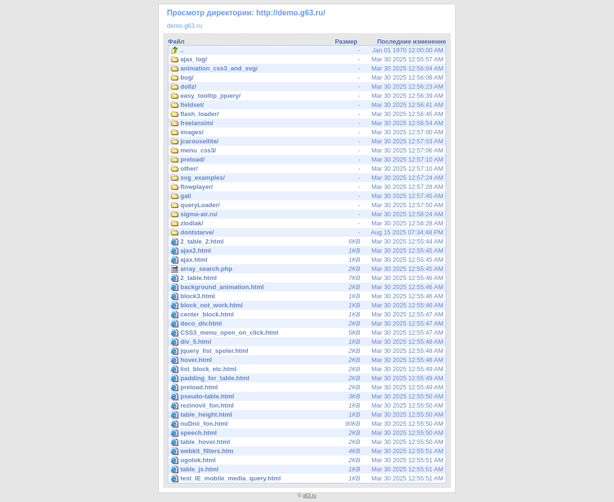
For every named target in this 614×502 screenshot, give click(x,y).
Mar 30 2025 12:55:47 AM (307, 314)
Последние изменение (411, 41)
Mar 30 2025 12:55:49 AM (307, 369)
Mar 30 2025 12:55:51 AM (307, 451)
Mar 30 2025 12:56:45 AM (307, 114)
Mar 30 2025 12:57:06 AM (307, 150)
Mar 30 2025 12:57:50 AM (307, 205)
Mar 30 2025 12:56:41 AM (307, 105)
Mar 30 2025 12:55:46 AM (307, 278)
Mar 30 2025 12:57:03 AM (307, 141)
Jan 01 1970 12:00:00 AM (307, 50)
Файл (176, 41)
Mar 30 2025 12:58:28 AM (307, 223)
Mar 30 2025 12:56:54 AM (307, 123)
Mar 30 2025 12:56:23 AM (307, 87)
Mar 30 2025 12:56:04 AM (307, 68)
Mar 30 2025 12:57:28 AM (307, 187)
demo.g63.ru (184, 25)
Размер (346, 41)
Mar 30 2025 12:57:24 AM (307, 178)
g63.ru (309, 495)
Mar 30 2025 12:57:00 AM (307, 132)
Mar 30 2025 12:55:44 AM (307, 241)
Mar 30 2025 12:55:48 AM (307, 342)
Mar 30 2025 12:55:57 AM (307, 59)
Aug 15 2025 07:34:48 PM (307, 232)
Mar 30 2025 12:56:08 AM (307, 78)
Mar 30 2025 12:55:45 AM (307, 251)
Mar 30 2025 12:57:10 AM (307, 159)
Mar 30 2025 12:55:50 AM (307, 396)
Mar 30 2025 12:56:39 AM (307, 96)
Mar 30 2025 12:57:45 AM (307, 196)
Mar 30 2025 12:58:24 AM (307, 214)
